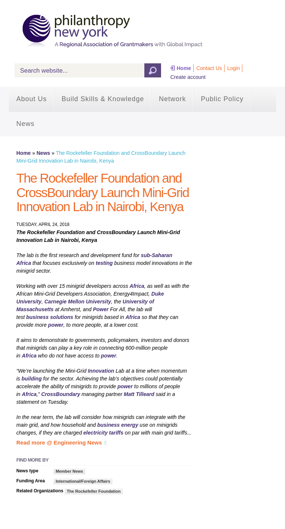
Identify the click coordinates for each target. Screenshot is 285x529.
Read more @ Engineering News (59, 442)
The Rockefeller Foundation (94, 491)
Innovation (101, 371)
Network (172, 99)
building (32, 379)
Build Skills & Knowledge (103, 99)
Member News (69, 471)
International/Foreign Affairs (83, 481)
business (37, 317)
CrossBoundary (60, 394)
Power (100, 309)
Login (233, 68)
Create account (188, 77)
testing (104, 263)
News (25, 123)
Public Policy (222, 99)
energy (129, 425)
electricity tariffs (103, 433)
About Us (31, 99)
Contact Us (209, 68)
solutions (61, 317)
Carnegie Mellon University (77, 302)
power (55, 325)
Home (184, 68)
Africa (137, 286)
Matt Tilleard (139, 394)
